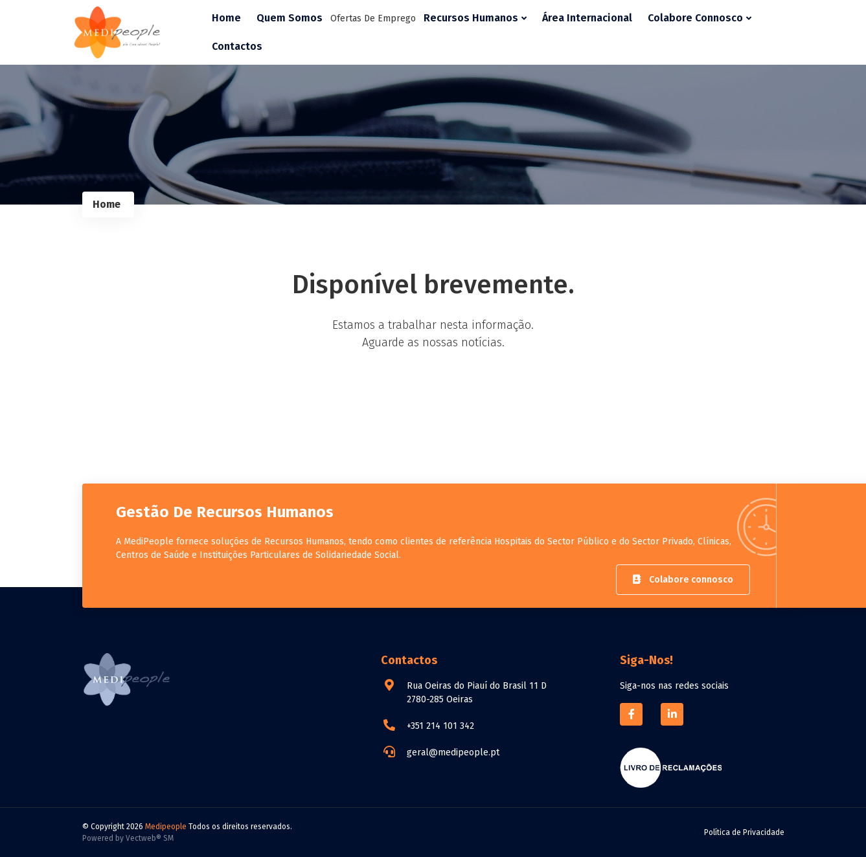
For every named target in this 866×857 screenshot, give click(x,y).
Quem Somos (289, 18)
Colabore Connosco (699, 18)
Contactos (237, 46)
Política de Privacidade (744, 832)
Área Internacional (587, 18)
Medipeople (166, 826)
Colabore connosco (683, 579)
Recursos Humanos (475, 18)
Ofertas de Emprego (373, 18)
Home (226, 18)
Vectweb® (143, 838)
